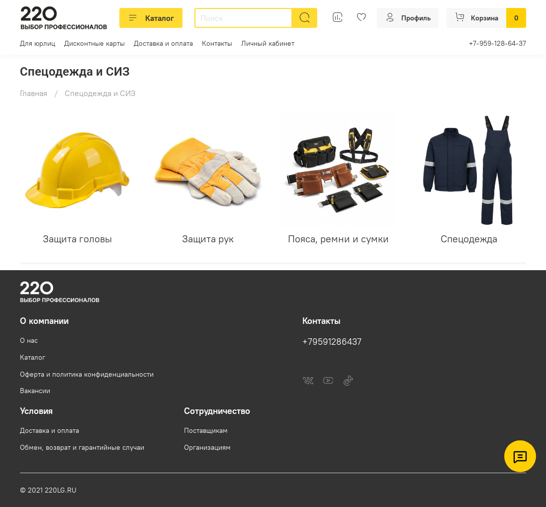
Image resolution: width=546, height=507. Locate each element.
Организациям (207, 447)
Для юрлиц (37, 43)
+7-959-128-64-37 (497, 43)
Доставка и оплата (163, 43)
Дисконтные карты (94, 43)
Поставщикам (206, 430)
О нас (29, 340)
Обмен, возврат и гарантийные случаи (82, 447)
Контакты (217, 43)
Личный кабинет (267, 43)
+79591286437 (332, 341)
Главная (33, 93)
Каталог (151, 18)
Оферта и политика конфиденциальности (87, 374)
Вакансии (35, 390)
